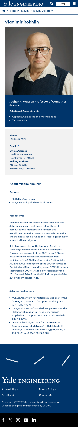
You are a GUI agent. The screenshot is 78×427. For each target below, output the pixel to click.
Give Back (8, 395)
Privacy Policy (47, 389)
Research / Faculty (19, 10)
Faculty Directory (43, 10)
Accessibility (10, 389)
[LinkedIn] (34, 420)
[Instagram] (18, 420)
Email (12, 146)
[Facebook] (3, 420)
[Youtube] (25, 420)
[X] (10, 420)
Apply (62, 3)
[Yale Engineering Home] (24, 4)
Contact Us (46, 395)
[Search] (51, 3)
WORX (47, 405)
